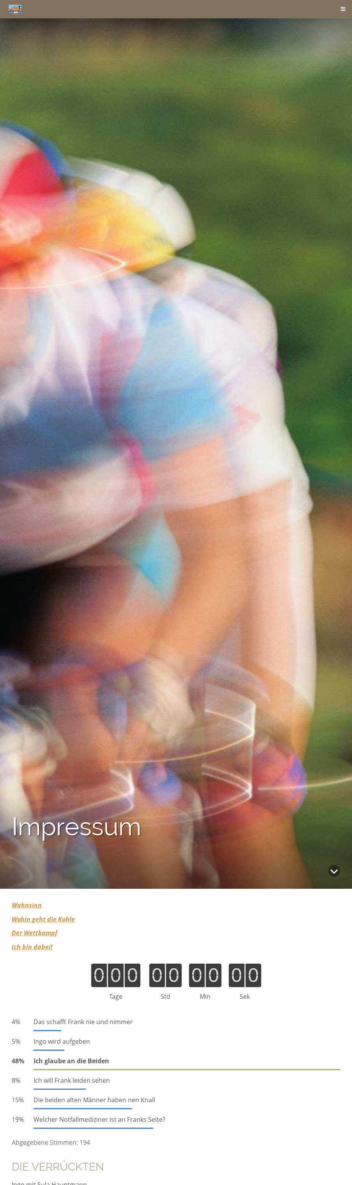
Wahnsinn (27, 905)
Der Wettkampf (34, 933)
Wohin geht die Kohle (43, 919)
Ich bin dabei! (32, 947)
